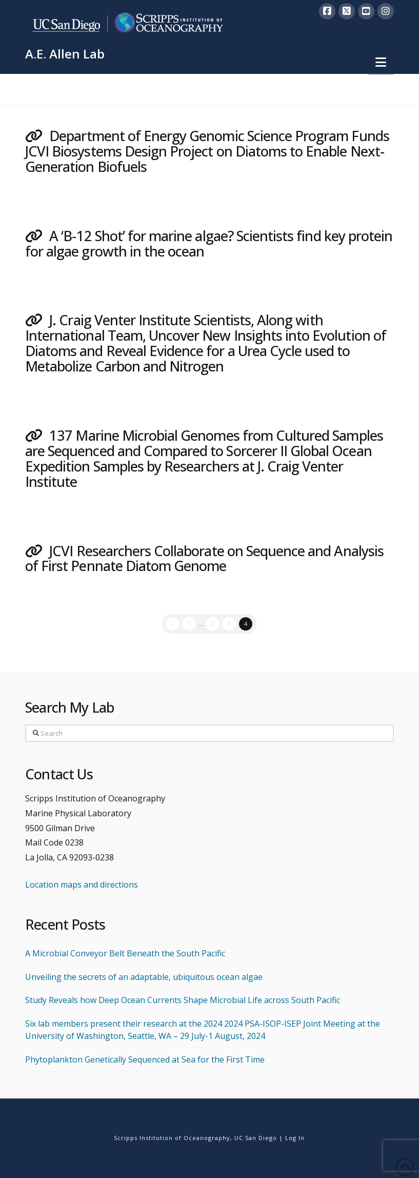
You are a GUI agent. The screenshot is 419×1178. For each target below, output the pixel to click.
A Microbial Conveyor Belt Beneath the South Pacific (125, 953)
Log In (295, 1138)
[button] (381, 62)
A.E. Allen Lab (65, 54)
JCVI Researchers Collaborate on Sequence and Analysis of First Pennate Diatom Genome (204, 558)
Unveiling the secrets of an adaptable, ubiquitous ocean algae (144, 977)
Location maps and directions (81, 884)
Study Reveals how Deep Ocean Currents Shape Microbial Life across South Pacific (182, 1000)
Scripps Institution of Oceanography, (173, 1138)
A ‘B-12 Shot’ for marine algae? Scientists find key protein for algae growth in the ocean (208, 243)
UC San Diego (255, 1138)
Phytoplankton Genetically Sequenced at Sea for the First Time (145, 1059)
